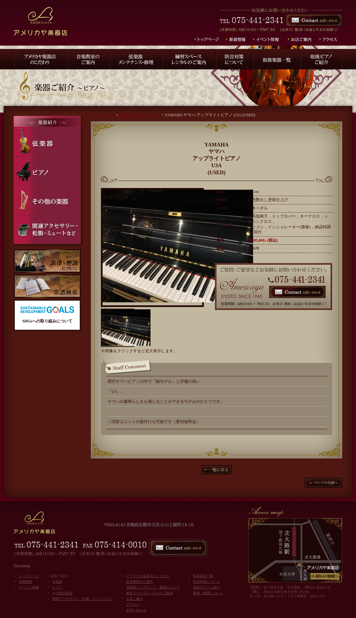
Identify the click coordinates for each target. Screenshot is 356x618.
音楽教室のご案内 (139, 581)
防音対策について (206, 581)
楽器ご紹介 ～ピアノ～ (140, 115)
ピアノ (57, 587)
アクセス (132, 604)
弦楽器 (57, 581)
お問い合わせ (136, 610)
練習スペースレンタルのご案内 (149, 593)
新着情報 (25, 581)
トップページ (103, 115)
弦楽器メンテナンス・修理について (153, 587)
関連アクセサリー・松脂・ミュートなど (82, 599)
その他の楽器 (62, 593)
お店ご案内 (134, 599)
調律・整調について (208, 593)
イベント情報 (29, 587)
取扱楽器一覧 (203, 576)
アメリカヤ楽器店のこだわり (148, 576)
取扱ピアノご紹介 (206, 587)
